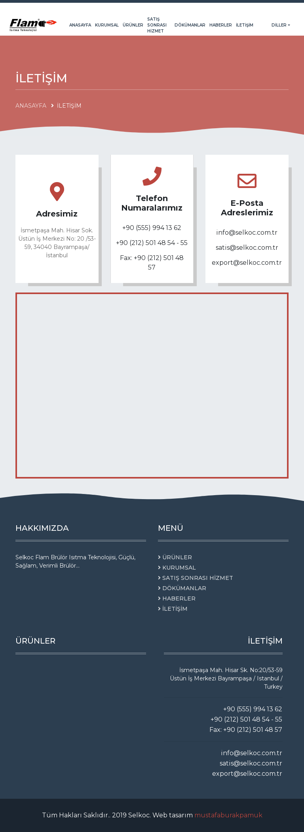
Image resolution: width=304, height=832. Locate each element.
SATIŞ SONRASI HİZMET (157, 25)
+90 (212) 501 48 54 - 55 (152, 243)
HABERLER (220, 25)
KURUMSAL (107, 25)
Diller (280, 25)
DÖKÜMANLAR (190, 25)
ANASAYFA (80, 25)
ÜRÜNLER (133, 25)
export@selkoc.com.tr (247, 262)
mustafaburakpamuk (228, 815)
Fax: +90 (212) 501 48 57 (152, 262)
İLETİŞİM (244, 25)
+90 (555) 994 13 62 (151, 228)
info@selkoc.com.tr (246, 232)
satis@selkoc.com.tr (247, 247)
